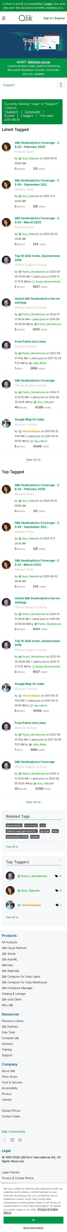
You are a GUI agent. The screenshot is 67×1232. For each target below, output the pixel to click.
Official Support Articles (31, 265)
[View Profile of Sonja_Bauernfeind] (48, 281)
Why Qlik (7, 1005)
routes (35, 836)
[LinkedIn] (12, 1140)
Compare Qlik (10, 1038)
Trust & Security (12, 1082)
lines (55, 831)
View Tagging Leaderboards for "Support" (33, 860)
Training (7, 1049)
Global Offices (11, 1110)
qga (42, 825)
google (44, 831)
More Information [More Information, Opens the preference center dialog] (33, 1227)
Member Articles (26, 346)
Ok (33, 1220)
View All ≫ (33, 459)
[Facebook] (20, 1140)
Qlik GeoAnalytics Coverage (35, 380)
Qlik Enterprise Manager (17, 988)
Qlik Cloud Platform (14, 948)
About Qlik (8, 1071)
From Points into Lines (30, 341)
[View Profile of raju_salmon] (40, 440)
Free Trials (8, 1032)
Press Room (10, 1076)
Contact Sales (11, 1116)
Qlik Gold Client (11, 999)
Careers (7, 1099)
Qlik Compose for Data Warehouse (24, 982)
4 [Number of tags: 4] (60, 876)
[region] (33, 1207)
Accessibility (10, 1088)
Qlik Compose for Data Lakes (21, 976)
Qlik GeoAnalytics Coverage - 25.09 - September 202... (37, 182)
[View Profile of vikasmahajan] (31, 431)
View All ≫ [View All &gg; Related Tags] (12, 846)
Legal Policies (10, 1172)
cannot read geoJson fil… (22, 831)
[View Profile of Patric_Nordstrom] (33, 271)
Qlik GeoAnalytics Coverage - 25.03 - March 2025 (37, 220)
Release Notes (24, 151)
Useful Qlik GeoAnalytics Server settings (37, 300)
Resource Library (13, 1021)
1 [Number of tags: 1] (60, 905)
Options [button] (60, 84)
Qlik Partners (10, 1026)
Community (32, 112)
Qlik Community (13, 1131)
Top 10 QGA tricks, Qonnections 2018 (37, 258)
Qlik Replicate (10, 971)
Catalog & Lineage (14, 993)
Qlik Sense (9, 953)
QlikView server (39, 62)
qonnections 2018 (17, 836)
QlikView (7, 965)
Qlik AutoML (10, 959)
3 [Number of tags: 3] (60, 890)
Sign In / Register (54, 18)
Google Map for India (29, 419)
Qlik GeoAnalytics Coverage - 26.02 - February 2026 (37, 145)
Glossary (7, 1044)
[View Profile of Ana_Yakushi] (30, 158)
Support (33, 40)
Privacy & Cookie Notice (18, 1178)
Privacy (6, 1094)
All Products (9, 942)
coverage (31, 825)
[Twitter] (4, 1140)
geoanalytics (14, 825)
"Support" (11, 112)
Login (48, 4)
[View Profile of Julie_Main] (39, 363)
